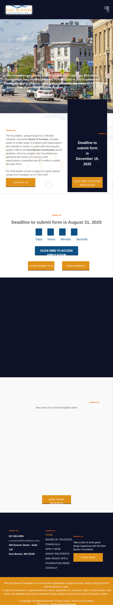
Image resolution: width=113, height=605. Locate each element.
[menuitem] (59, 535)
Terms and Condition (82, 601)
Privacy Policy (62, 601)
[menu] (106, 8)
